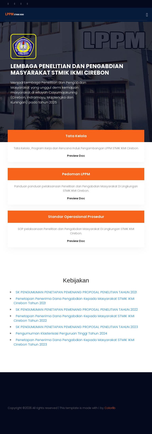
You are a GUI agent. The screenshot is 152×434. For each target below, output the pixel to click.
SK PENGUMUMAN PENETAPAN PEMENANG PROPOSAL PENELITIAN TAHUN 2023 (77, 326)
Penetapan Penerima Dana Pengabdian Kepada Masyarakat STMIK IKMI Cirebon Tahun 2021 (74, 301)
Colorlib (109, 408)
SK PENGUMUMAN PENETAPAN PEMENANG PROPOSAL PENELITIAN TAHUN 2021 (76, 292)
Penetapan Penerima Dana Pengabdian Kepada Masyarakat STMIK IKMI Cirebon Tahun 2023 (74, 342)
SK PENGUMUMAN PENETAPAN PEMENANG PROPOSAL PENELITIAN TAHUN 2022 (77, 309)
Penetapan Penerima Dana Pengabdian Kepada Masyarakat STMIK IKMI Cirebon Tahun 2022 (74, 318)
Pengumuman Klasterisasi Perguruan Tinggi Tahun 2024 (61, 333)
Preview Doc (76, 156)
